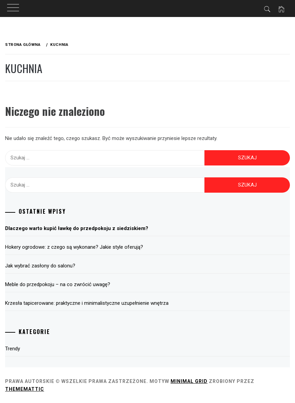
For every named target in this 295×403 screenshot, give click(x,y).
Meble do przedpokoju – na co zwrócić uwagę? (57, 284)
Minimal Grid (189, 381)
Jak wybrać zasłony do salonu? (40, 266)
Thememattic (24, 389)
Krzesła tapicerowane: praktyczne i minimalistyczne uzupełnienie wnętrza (87, 303)
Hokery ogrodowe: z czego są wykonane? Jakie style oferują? (74, 247)
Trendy (12, 349)
